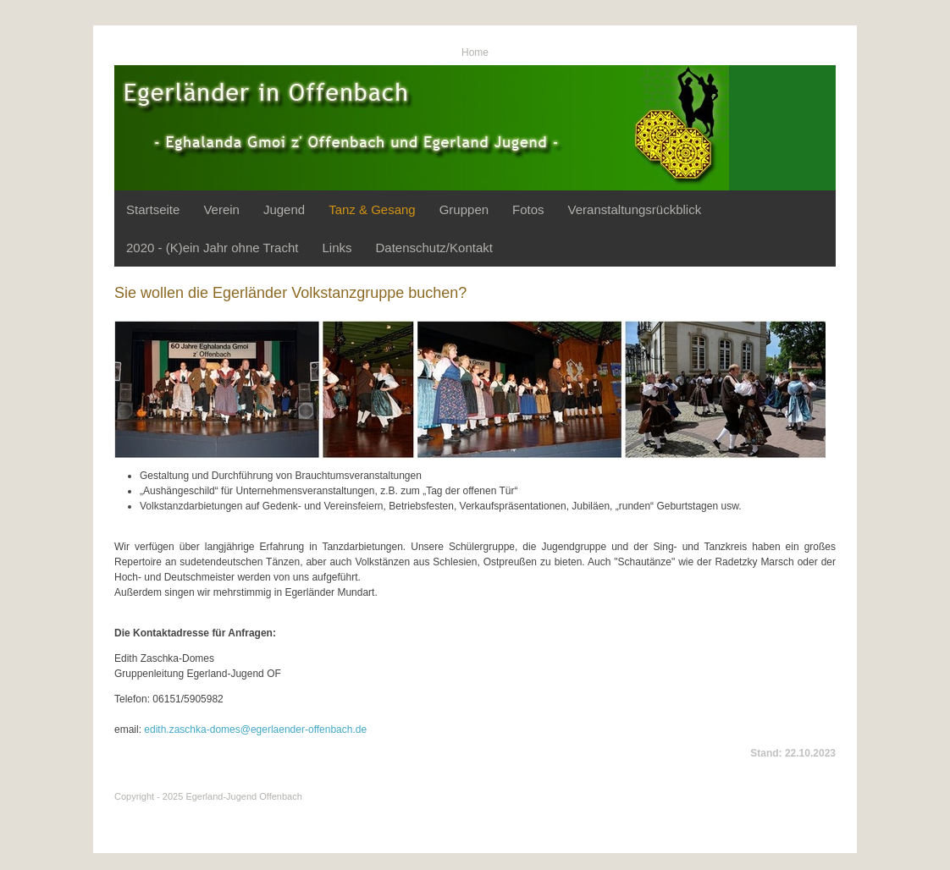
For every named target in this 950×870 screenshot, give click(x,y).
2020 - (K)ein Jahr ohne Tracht (212, 247)
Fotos (528, 209)
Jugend (284, 209)
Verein (221, 209)
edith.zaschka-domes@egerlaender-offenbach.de (255, 729)
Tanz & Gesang (372, 209)
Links (336, 247)
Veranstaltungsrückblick (635, 209)
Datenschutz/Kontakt (433, 247)
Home (475, 52)
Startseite (153, 209)
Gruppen (464, 209)
